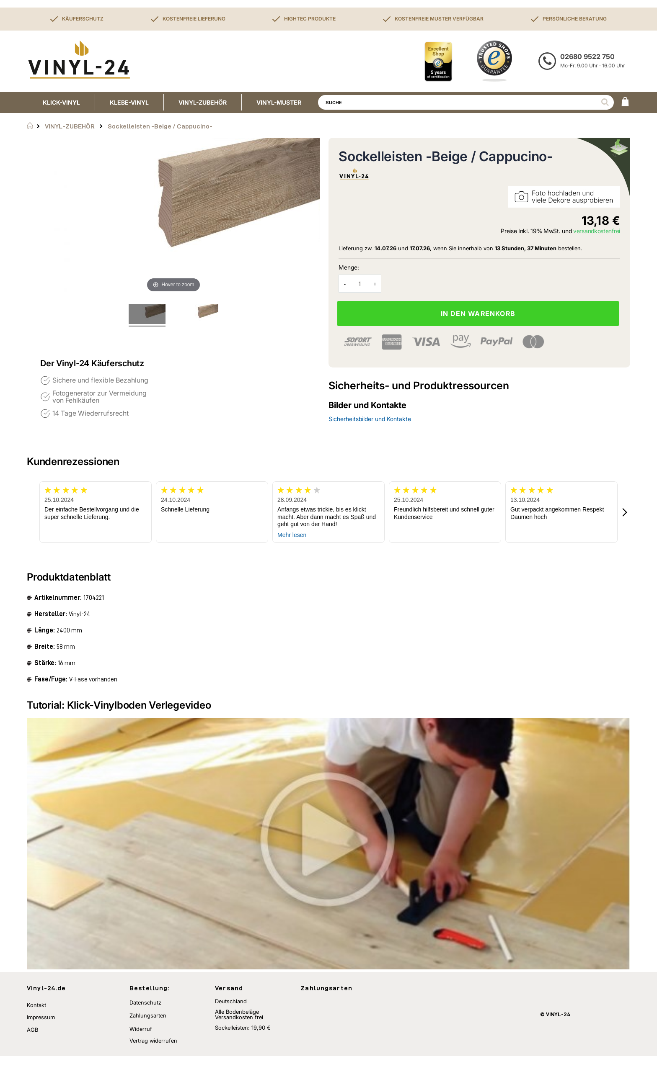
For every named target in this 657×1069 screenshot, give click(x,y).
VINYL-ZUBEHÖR (70, 126)
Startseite (30, 125)
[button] (625, 512)
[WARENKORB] (625, 102)
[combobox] (466, 102)
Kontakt (36, 1017)
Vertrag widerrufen (153, 1053)
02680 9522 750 (587, 56)
